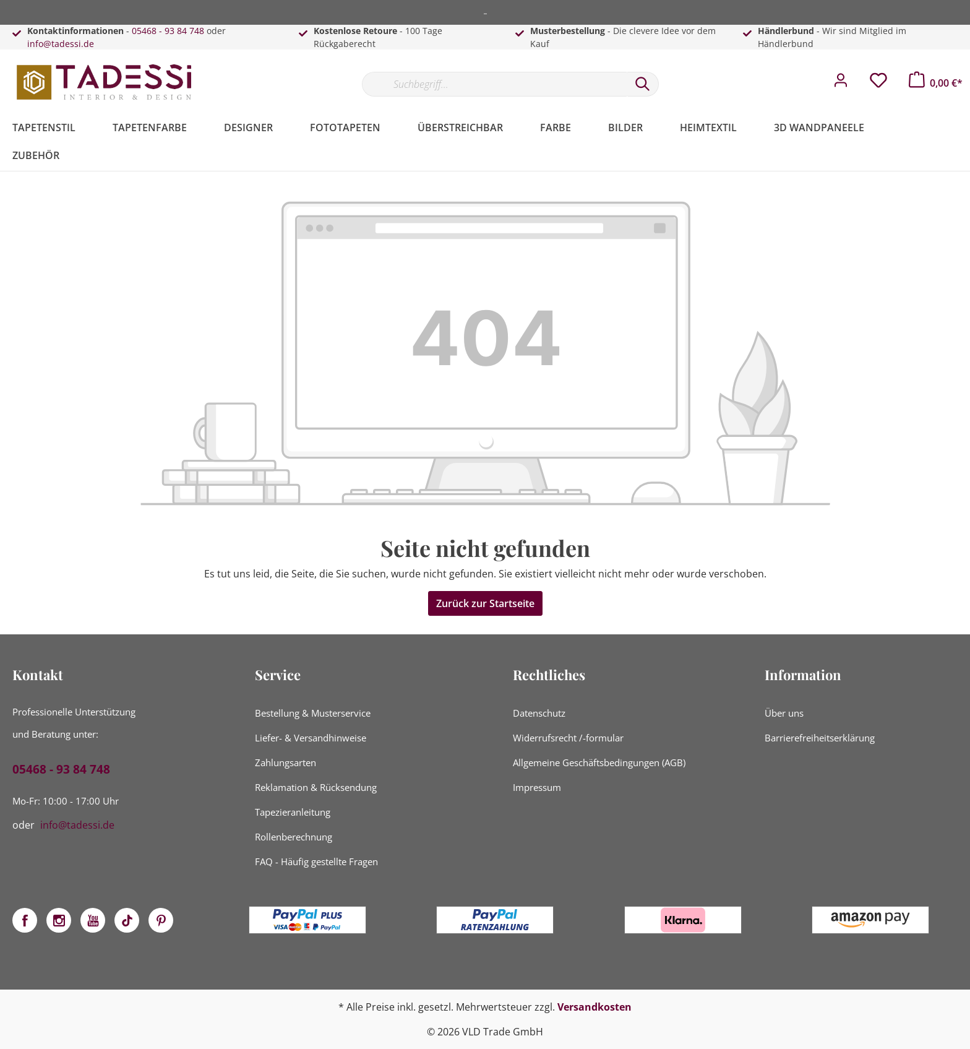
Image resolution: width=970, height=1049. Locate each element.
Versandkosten (594, 1007)
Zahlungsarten (285, 762)
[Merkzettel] (878, 83)
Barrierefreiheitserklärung (820, 738)
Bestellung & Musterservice (313, 713)
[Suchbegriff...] (494, 84)
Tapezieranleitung (292, 812)
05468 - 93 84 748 (168, 31)
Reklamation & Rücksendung (316, 787)
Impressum (537, 787)
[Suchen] (643, 84)
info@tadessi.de (60, 44)
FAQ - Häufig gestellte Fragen (316, 861)
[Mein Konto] (841, 83)
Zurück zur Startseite (485, 603)
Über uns (784, 713)
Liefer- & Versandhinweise (310, 738)
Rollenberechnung (293, 837)
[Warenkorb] (935, 83)
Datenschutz (539, 713)
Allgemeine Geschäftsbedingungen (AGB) (599, 762)
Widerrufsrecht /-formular (568, 738)
